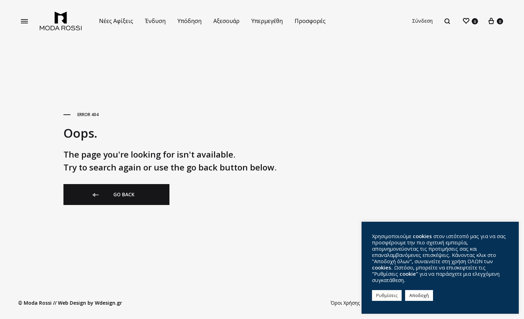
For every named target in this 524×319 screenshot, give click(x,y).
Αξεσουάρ (226, 21)
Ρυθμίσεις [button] (386, 295)
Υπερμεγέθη (267, 21)
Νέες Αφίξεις (116, 21)
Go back (113, 195)
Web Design (72, 302)
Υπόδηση (189, 21)
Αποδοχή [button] (419, 295)
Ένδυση (155, 21)
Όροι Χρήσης (345, 302)
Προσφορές (310, 21)
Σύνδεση (422, 20)
